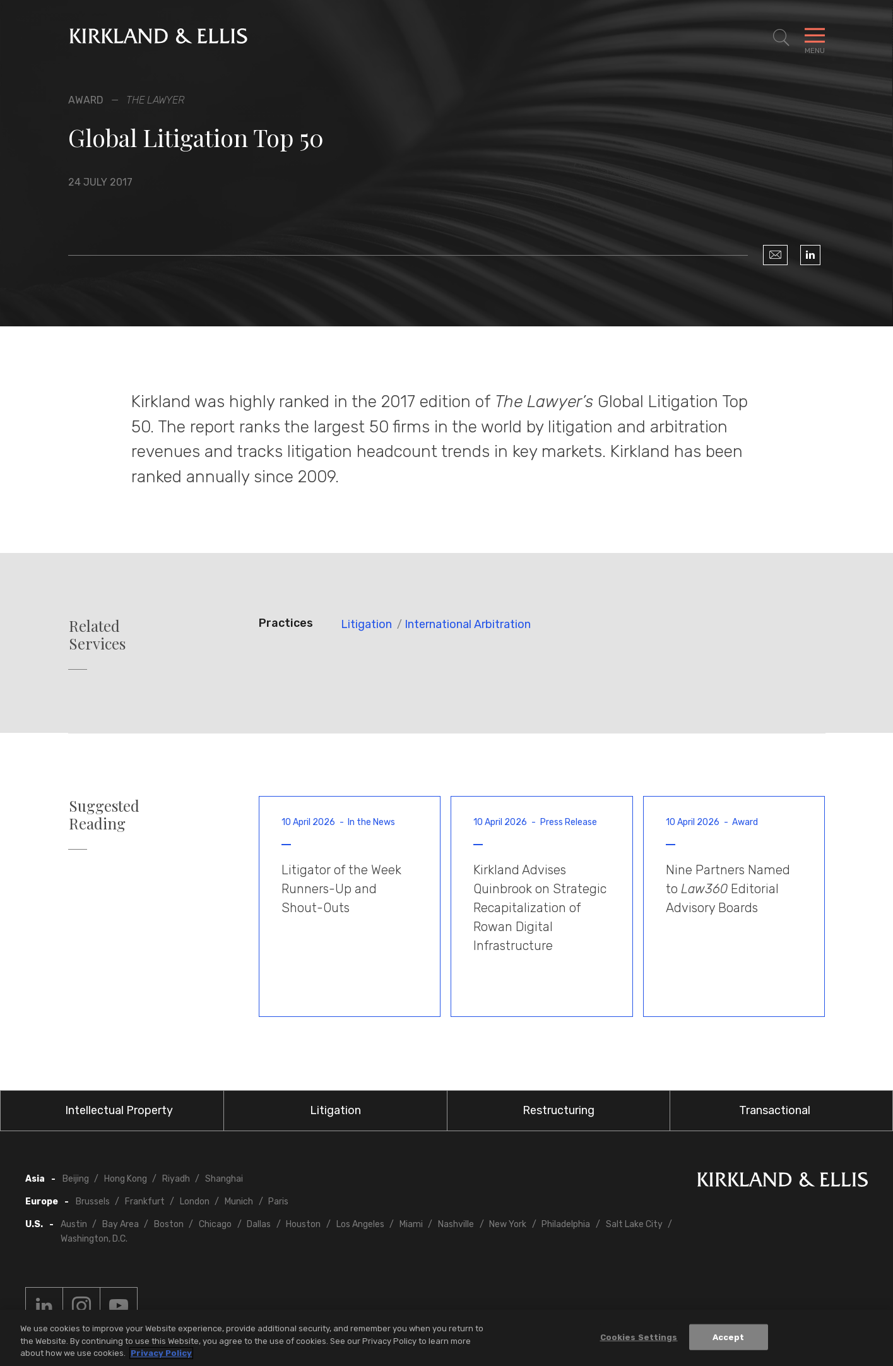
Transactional (774, 1110)
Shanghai (224, 1178)
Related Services (97, 635)
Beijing (75, 1178)
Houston (303, 1224)
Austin (74, 1224)
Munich (239, 1201)
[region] (446, 1338)
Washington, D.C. (94, 1238)
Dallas (259, 1224)
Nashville (456, 1224)
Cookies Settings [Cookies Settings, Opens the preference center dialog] (639, 1336)
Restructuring (558, 1110)
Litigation (366, 624)
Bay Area (120, 1224)
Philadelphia (565, 1224)
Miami (411, 1224)
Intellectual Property (119, 1110)
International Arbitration (468, 624)
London (195, 1201)
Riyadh (176, 1178)
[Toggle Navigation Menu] (814, 37)
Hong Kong (125, 1178)
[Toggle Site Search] (781, 37)
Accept (729, 1336)
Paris (278, 1201)
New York (507, 1224)
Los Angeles (360, 1224)
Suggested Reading (104, 815)
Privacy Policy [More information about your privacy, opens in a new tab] (161, 1353)
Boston (169, 1224)
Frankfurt (145, 1201)
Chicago (215, 1224)
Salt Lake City (634, 1224)
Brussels (93, 1201)
